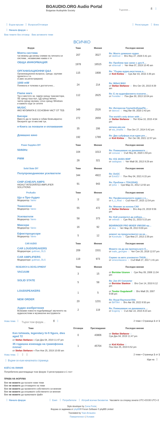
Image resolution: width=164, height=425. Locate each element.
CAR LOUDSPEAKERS (32, 248)
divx (114, 228)
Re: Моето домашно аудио (124, 53)
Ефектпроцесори (28, 233)
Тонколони (24, 206)
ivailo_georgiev (119, 251)
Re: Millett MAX (117, 83)
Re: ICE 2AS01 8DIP (119, 159)
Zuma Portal (90, 406)
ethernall (116, 65)
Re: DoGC (114, 174)
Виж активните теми (42, 34)
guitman (36, 251)
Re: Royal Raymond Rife (122, 300)
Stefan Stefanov (120, 85)
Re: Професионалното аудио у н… (128, 198)
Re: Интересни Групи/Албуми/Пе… (128, 108)
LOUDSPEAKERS (28, 290)
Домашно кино (27, 135)
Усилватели (25, 216)
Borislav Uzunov (121, 272)
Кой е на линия (13, 368)
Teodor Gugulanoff (122, 291)
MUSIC (21, 107)
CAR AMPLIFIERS (29, 257)
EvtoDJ (115, 176)
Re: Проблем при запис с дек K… (127, 63)
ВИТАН (116, 302)
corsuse (116, 153)
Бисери (22, 116)
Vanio (33, 200)
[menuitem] (36, 24)
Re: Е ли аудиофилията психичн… (128, 93)
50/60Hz (22, 149)
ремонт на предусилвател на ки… (128, 234)
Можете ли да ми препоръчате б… (128, 249)
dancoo (115, 110)
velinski (115, 219)
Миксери (23, 225)
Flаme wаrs (24, 93)
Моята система (27, 52)
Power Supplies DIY (31, 145)
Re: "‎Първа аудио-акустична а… (127, 71)
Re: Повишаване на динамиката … (128, 150)
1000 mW (23, 82)
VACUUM (23, 271)
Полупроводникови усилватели (39, 173)
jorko (114, 185)
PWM (20, 158)
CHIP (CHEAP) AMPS (31, 181)
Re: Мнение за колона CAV (124, 206)
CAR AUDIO (31, 243)
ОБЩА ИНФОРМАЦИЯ (32, 62)
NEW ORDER (25, 299)
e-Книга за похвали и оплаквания (40, 126)
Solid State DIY (31, 168)
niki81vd (116, 56)
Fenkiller (116, 96)
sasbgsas (116, 161)
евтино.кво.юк (117, 127)
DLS (43, 251)
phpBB (77, 409)
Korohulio (116, 236)
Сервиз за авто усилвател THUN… (128, 257)
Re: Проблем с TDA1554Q (123, 182)
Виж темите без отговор (17, 34)
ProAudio (31, 193)
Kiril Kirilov (118, 74)
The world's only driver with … (125, 116)
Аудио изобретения (30, 307)
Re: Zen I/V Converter (120, 281)
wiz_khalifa (117, 129)
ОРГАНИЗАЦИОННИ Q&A (34, 70)
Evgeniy (116, 311)
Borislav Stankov (121, 283)
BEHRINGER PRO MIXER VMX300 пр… (130, 225)
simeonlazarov (119, 260)
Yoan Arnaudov (88, 413)
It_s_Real (116, 200)
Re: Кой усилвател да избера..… (127, 217)
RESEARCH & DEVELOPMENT (31, 267)
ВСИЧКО (82, 42)
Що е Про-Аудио (28, 197)
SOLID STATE (26, 280)
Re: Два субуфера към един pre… (128, 135)
